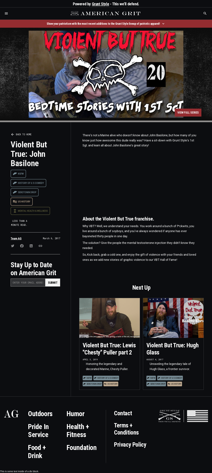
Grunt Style (100, 4)
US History (24, 201)
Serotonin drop (27, 192)
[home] (106, 13)
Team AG (16, 238)
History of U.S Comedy (31, 183)
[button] (6, 13)
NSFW (21, 173)
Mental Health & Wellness (33, 210)
